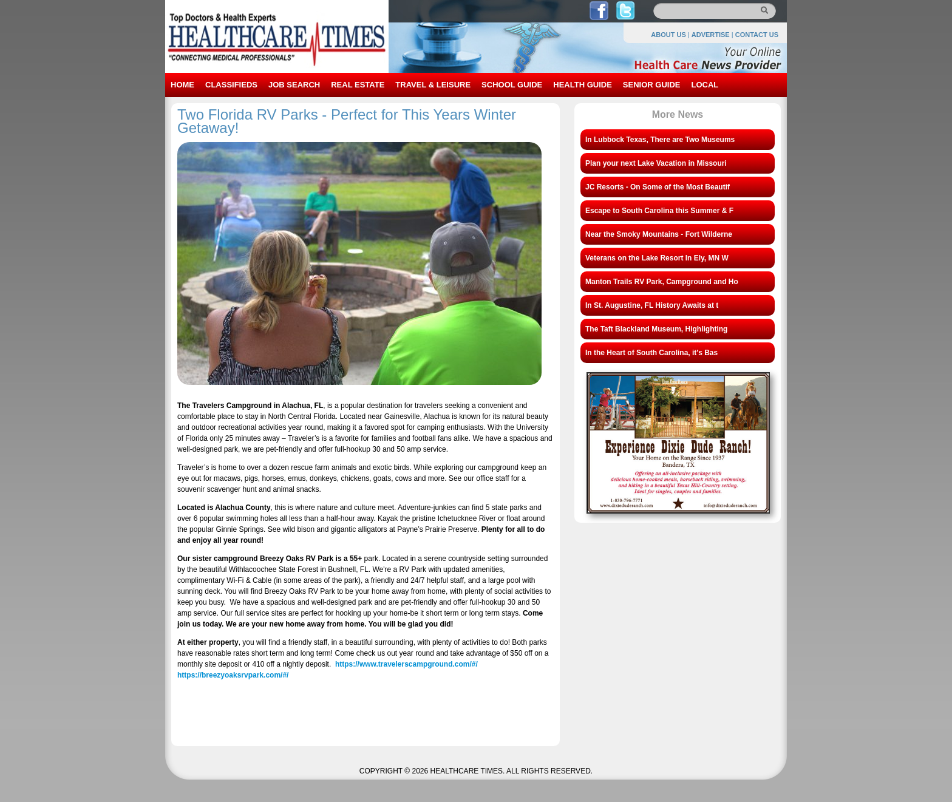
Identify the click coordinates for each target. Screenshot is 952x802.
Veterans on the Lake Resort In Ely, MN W (657, 258)
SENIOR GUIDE (652, 84)
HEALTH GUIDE (582, 84)
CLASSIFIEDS (231, 84)
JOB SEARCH (294, 84)
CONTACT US (756, 34)
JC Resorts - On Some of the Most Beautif (657, 187)
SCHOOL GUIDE (511, 84)
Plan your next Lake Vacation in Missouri (656, 163)
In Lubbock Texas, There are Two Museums (660, 139)
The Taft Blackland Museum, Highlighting (656, 329)
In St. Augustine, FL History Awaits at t (651, 305)
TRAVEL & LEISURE (433, 84)
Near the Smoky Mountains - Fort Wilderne (658, 234)
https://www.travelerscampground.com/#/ (406, 664)
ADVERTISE (711, 34)
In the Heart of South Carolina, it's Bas (651, 352)
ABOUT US (668, 34)
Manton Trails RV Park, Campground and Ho (661, 281)
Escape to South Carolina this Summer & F (659, 210)
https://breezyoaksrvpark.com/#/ (232, 675)
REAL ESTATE (357, 84)
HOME (182, 84)
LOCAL (704, 84)
